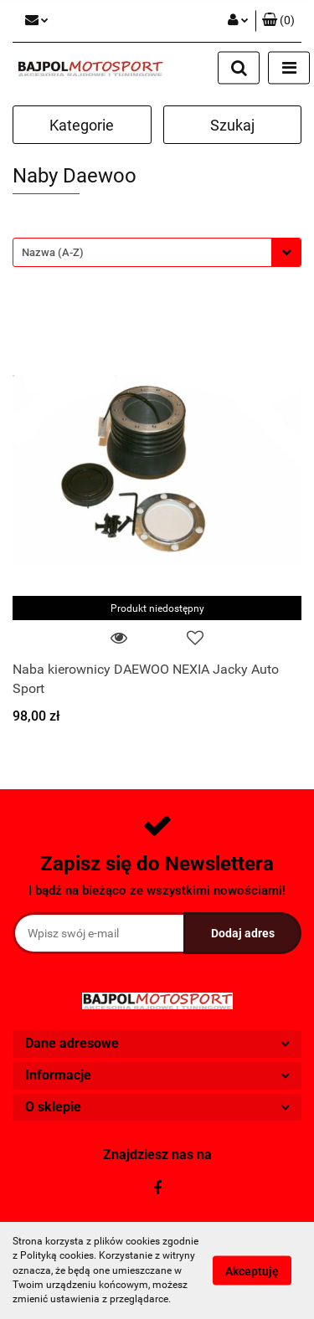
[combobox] (157, 252)
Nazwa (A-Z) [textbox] (53, 252)
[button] (278, 21)
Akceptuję (252, 1271)
